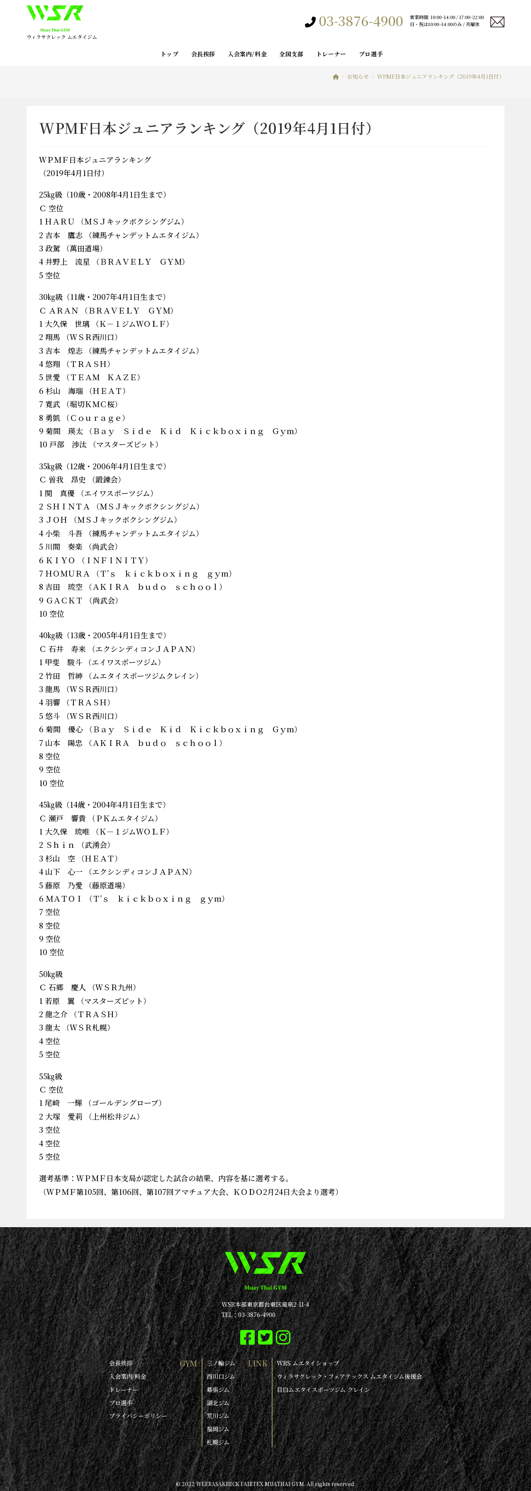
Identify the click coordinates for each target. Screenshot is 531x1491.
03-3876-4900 (361, 21)
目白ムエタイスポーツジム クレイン (323, 1389)
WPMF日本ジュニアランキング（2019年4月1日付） (440, 76)
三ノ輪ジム (221, 1363)
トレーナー (123, 1389)
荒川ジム (218, 1415)
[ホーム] (336, 76)
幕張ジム (218, 1389)
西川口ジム (221, 1376)
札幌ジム (218, 1441)
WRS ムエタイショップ (308, 1363)
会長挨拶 (120, 1363)
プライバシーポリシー (138, 1415)
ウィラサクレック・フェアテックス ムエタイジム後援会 (349, 1376)
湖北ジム (218, 1402)
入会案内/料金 (127, 1376)
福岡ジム (218, 1427)
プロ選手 (120, 1402)
